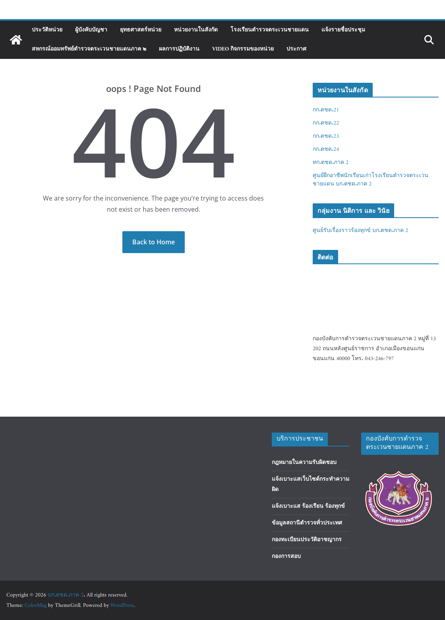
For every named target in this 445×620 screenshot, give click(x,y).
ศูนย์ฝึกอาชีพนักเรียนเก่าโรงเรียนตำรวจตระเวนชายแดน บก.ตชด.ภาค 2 (370, 180)
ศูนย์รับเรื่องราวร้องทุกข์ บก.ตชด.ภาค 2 (360, 231)
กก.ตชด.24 (326, 149)
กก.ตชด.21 (326, 110)
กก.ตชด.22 (326, 123)
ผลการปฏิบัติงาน (179, 49)
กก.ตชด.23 (326, 136)
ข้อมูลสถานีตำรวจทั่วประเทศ (307, 523)
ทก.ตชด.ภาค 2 (330, 163)
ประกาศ (296, 49)
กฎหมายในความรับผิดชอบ (304, 463)
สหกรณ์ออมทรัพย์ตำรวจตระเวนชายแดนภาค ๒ (89, 49)
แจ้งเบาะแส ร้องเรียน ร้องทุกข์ (308, 506)
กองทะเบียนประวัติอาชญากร (307, 540)
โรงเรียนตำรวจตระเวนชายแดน (269, 30)
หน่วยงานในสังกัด (196, 30)
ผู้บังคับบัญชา (91, 30)
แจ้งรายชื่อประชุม (343, 30)
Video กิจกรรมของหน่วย (243, 49)
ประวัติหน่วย (47, 30)
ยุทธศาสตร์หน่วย (140, 30)
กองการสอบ (286, 557)
